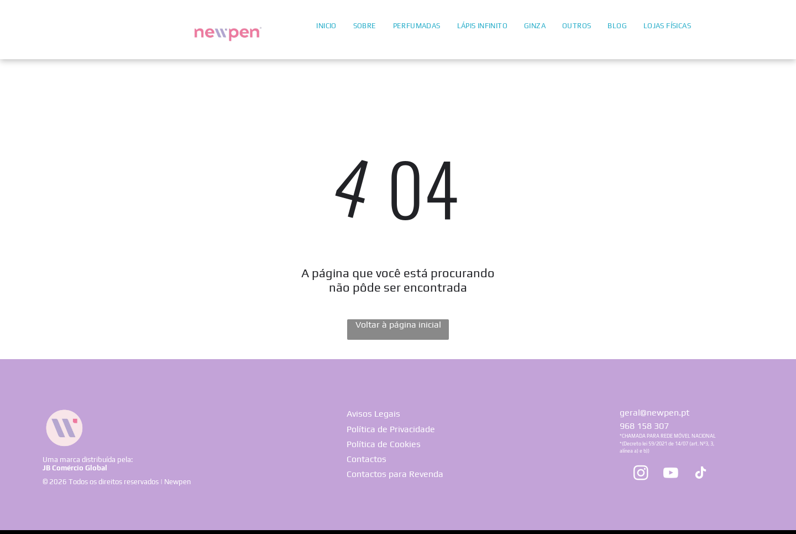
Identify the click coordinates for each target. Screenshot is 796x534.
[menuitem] (326, 25)
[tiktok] (700, 474)
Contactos (366, 459)
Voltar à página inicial (398, 324)
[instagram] (641, 474)
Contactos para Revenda (395, 474)
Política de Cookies (384, 444)
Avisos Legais (373, 413)
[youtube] (670, 474)
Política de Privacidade (391, 429)
